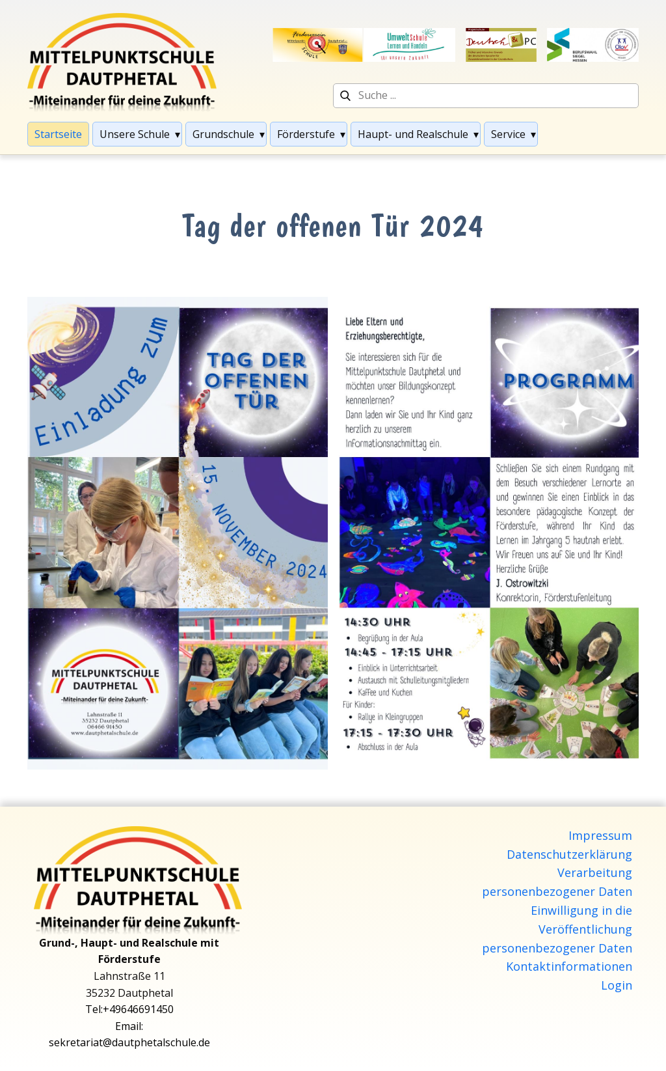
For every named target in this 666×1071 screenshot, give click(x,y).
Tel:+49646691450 (129, 1009)
